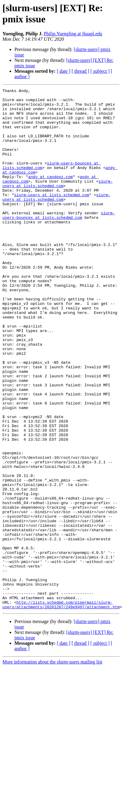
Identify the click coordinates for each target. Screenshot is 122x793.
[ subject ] (100, 71)
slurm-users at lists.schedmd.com (57, 202)
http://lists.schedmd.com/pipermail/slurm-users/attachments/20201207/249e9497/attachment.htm (61, 708)
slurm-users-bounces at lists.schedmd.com (58, 240)
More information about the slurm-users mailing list (52, 766)
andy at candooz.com (50, 194)
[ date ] (63, 71)
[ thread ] (80, 71)
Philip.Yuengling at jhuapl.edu (73, 33)
